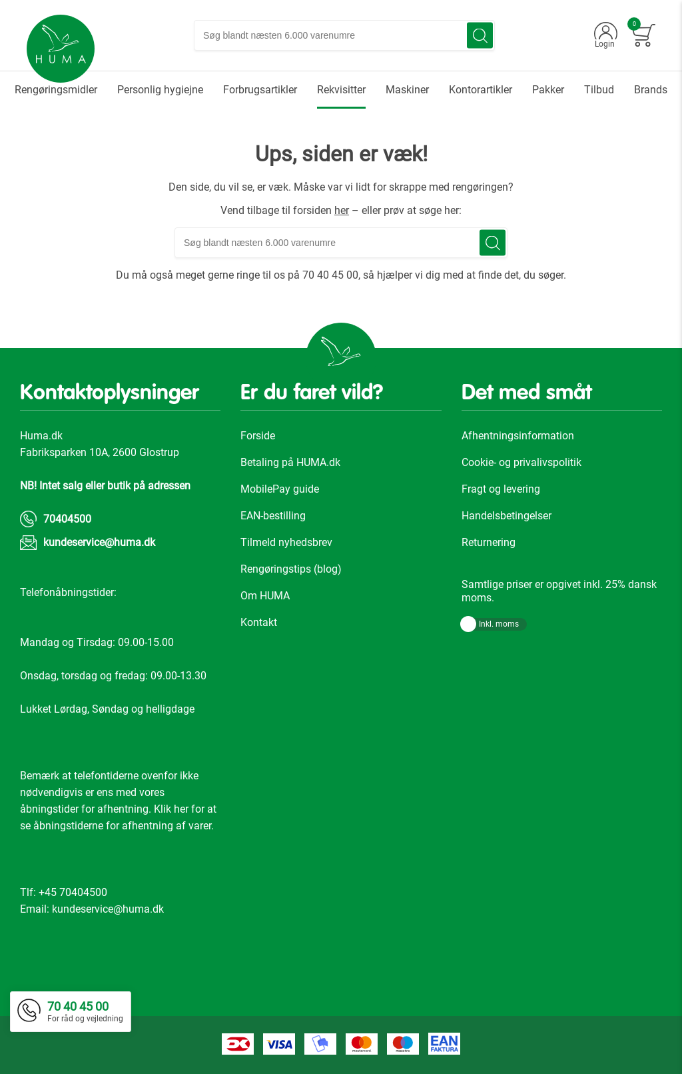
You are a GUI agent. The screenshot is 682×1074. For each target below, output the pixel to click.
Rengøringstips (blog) (291, 569)
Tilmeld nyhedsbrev (286, 542)
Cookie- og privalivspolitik (521, 462)
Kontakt (258, 622)
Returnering (488, 542)
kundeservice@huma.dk (99, 542)
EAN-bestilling (273, 515)
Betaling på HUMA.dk (290, 462)
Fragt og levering (501, 489)
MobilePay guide (279, 489)
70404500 (67, 519)
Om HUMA (265, 595)
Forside (257, 435)
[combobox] (344, 35)
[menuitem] (56, 89)
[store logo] (61, 49)
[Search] (480, 36)
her (341, 210)
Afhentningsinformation (518, 435)
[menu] (341, 89)
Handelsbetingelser (506, 515)
